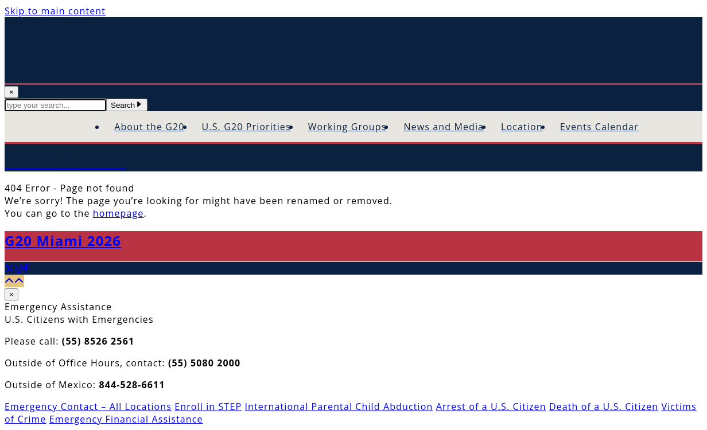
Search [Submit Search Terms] (127, 105)
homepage (118, 213)
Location (522, 126)
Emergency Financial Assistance (126, 419)
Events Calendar (599, 126)
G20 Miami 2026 (63, 240)
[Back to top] (14, 281)
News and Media (443, 126)
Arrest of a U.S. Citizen (491, 406)
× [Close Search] (11, 92)
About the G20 (149, 126)
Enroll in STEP (208, 406)
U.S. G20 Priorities (246, 126)
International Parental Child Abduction (338, 406)
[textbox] (55, 105)
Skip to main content (55, 11)
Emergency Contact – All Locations (88, 406)
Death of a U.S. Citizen (603, 406)
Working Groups (347, 126)
